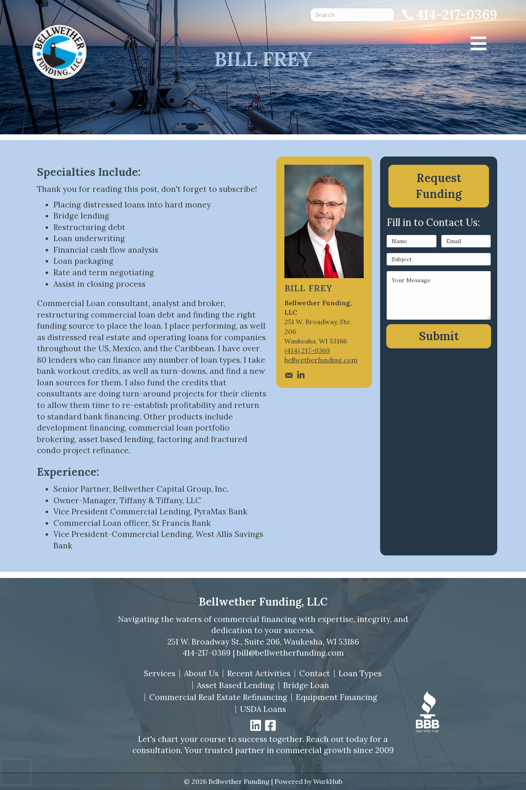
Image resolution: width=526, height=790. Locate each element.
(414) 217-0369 (307, 350)
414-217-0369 (206, 653)
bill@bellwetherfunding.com (290, 653)
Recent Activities (259, 673)
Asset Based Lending (236, 685)
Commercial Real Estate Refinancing (218, 697)
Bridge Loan (306, 685)
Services (159, 673)
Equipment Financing (336, 697)
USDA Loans (263, 709)
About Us (201, 673)
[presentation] (16, 772)
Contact (314, 673)
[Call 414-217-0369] (449, 14)
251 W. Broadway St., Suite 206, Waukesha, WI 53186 (263, 642)
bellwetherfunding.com (321, 360)
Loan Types (360, 673)
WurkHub (327, 781)
